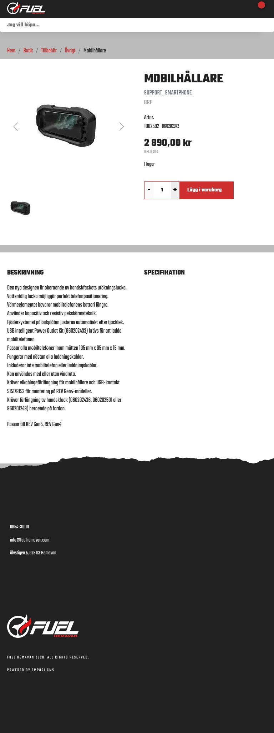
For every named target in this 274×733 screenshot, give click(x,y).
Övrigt (70, 50)
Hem (11, 50)
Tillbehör (49, 50)
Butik (28, 50)
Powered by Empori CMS (31, 670)
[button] (68, 126)
